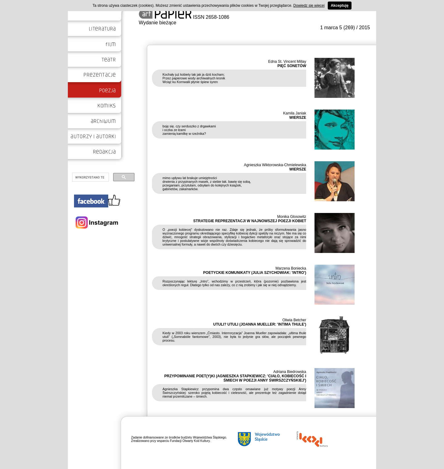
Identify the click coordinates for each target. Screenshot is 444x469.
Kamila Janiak (294, 113)
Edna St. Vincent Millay (287, 61)
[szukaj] (90, 177)
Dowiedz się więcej (308, 5)
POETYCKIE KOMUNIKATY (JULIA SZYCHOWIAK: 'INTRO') (254, 273)
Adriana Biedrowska (289, 372)
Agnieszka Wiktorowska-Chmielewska (275, 165)
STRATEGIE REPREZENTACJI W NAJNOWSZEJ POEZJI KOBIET (249, 221)
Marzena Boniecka (291, 268)
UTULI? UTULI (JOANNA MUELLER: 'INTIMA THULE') (259, 324)
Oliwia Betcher (294, 320)
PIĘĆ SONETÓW (292, 66)
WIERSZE (297, 117)
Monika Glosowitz (291, 216)
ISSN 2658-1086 (184, 17)
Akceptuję (339, 5)
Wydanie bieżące (157, 22)
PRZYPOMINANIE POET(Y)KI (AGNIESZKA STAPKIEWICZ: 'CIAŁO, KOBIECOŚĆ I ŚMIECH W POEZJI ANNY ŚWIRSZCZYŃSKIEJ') (235, 378)
